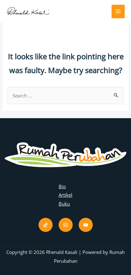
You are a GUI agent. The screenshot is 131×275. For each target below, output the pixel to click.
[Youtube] (86, 225)
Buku (64, 204)
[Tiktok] (46, 225)
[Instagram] (66, 225)
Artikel (65, 195)
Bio (62, 186)
